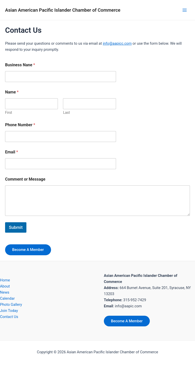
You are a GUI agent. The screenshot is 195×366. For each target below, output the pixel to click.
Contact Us (9, 316)
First (8, 112)
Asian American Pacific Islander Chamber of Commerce (62, 10)
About (5, 286)
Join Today (9, 310)
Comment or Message (25, 179)
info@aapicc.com (117, 43)
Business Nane (20, 64)
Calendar (7, 298)
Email (11, 152)
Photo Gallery (11, 304)
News (4, 292)
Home (5, 280)
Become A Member (28, 249)
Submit (16, 227)
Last (66, 112)
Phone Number (20, 124)
